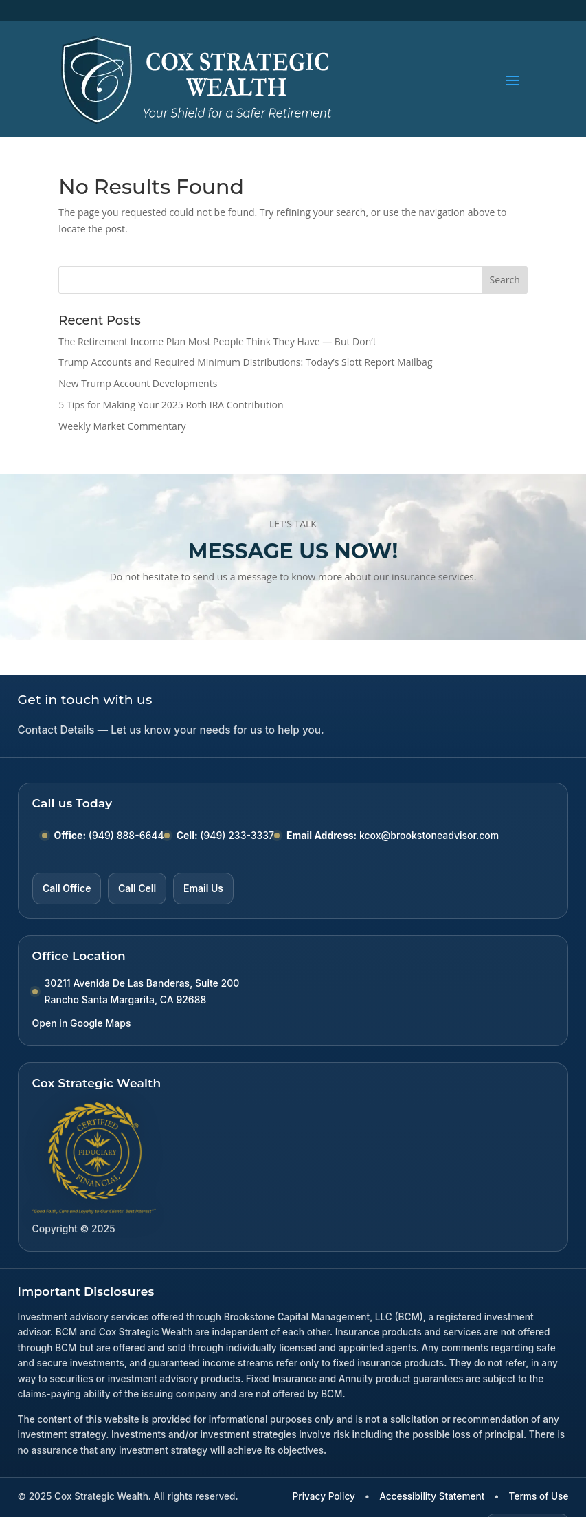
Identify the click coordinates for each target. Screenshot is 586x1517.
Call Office (67, 888)
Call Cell (137, 888)
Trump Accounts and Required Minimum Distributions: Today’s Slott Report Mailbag (245, 362)
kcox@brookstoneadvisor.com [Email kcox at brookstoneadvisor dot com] (429, 835)
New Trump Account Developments (137, 383)
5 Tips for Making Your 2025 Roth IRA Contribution (170, 404)
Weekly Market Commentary (121, 426)
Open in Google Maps (81, 1023)
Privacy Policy (324, 1496)
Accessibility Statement (431, 1496)
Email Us (203, 888)
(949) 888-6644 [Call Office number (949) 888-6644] (126, 835)
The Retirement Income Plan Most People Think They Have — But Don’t (217, 341)
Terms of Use (539, 1496)
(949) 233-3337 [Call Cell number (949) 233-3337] (237, 835)
